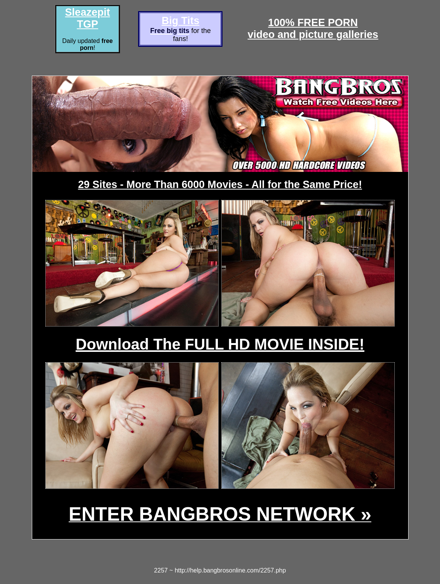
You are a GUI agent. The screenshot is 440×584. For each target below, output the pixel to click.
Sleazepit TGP (87, 18)
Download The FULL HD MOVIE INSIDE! (220, 344)
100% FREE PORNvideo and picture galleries (312, 28)
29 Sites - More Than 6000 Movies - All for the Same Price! (220, 184)
